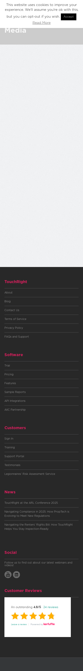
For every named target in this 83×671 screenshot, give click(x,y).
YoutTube (8, 574)
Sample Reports (15, 392)
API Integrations (14, 401)
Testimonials (12, 465)
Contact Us (11, 310)
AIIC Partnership (15, 409)
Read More (42, 22)
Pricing (9, 374)
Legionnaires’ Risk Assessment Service (29, 474)
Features (10, 383)
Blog (7, 301)
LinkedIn (16, 574)
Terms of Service (15, 319)
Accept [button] (69, 16)
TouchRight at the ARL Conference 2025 (31, 503)
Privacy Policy (13, 328)
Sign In (8, 438)
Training (9, 447)
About (8, 292)
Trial (7, 365)
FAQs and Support (16, 336)
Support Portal (14, 456)
